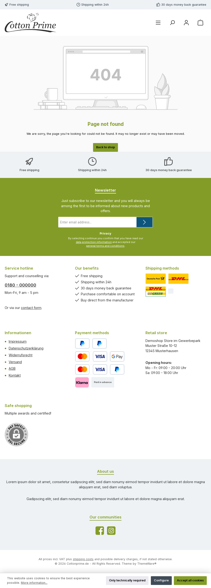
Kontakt (15, 375)
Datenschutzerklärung (26, 348)
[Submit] (144, 222)
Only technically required (127, 580)
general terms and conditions (105, 245)
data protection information (94, 242)
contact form (31, 308)
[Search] (172, 23)
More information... (34, 582)
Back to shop (105, 147)
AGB (12, 368)
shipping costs (83, 559)
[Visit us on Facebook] (99, 530)
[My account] (186, 23)
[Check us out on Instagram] (111, 530)
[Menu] (158, 23)
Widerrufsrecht (20, 355)
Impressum (18, 341)
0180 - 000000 (20, 285)
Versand (15, 362)
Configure (161, 580)
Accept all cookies (190, 580)
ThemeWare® (146, 563)
